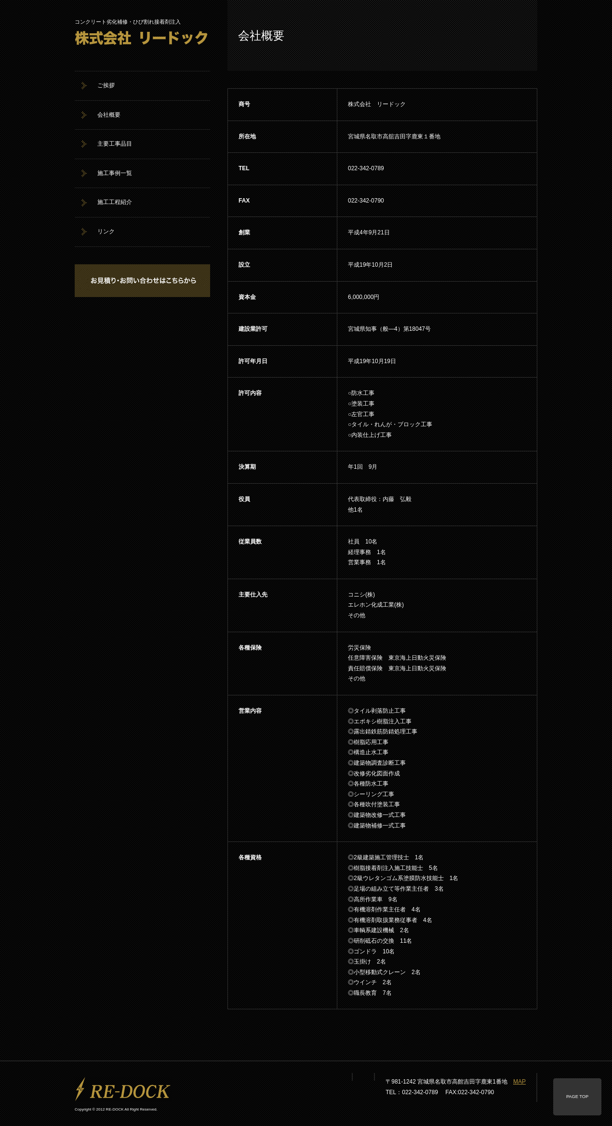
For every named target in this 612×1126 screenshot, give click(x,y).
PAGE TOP (577, 1096)
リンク (106, 231)
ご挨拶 (106, 85)
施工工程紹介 (114, 202)
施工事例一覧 (114, 173)
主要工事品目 (114, 143)
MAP (519, 1081)
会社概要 (108, 114)
